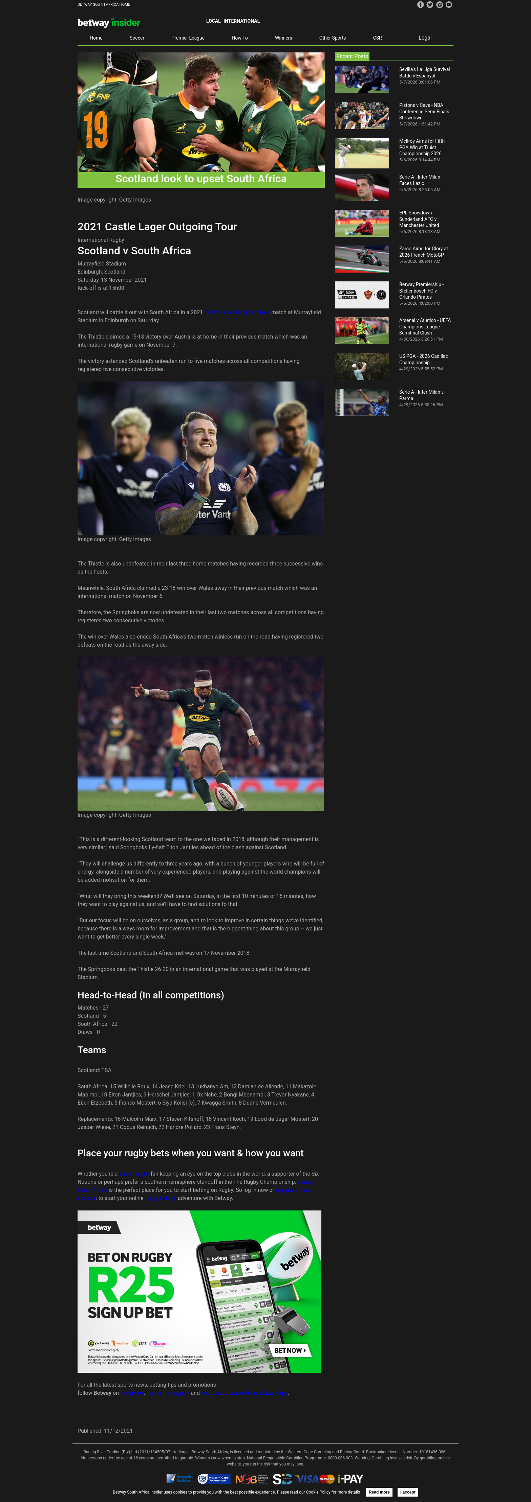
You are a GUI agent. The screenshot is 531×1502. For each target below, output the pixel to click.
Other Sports (332, 38)
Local (213, 21)
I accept (408, 1492)
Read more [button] (379, 1492)
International (242, 21)
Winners (283, 38)
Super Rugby (134, 1174)
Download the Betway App (256, 1393)
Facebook (132, 1393)
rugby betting (160, 1198)
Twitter (154, 1393)
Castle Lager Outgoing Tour (237, 312)
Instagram (177, 1393)
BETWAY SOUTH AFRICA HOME (104, 4)
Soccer (137, 38)
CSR (377, 38)
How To (240, 38)
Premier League (188, 38)
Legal (425, 37)
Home (96, 38)
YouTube (211, 1393)
